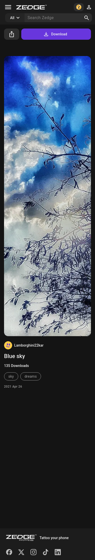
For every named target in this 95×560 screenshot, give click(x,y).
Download (55, 34)
